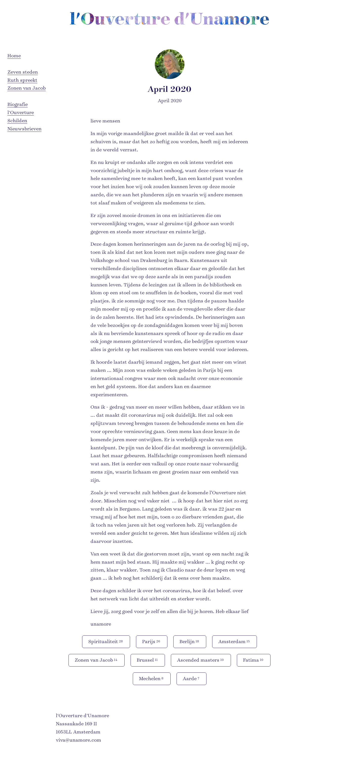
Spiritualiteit (106, 641)
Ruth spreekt (22, 80)
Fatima (253, 660)
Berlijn (190, 641)
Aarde (191, 678)
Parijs (151, 641)
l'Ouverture (20, 112)
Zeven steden (22, 72)
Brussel (148, 660)
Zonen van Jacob (26, 88)
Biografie (17, 104)
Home (14, 56)
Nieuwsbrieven (24, 129)
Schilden (17, 120)
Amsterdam (234, 641)
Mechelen (151, 678)
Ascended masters (201, 660)
